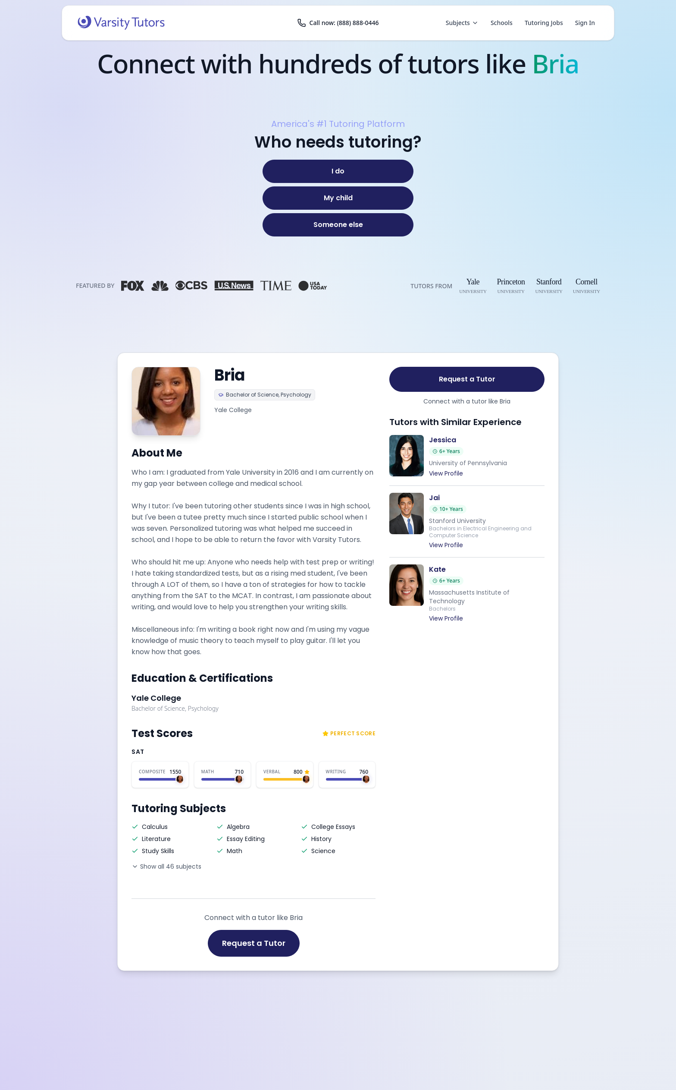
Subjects (462, 23)
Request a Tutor (253, 943)
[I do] (338, 171)
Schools (502, 23)
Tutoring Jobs (544, 23)
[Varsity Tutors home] (121, 23)
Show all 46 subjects (166, 866)
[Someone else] (338, 224)
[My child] (338, 198)
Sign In (585, 23)
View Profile (446, 473)
